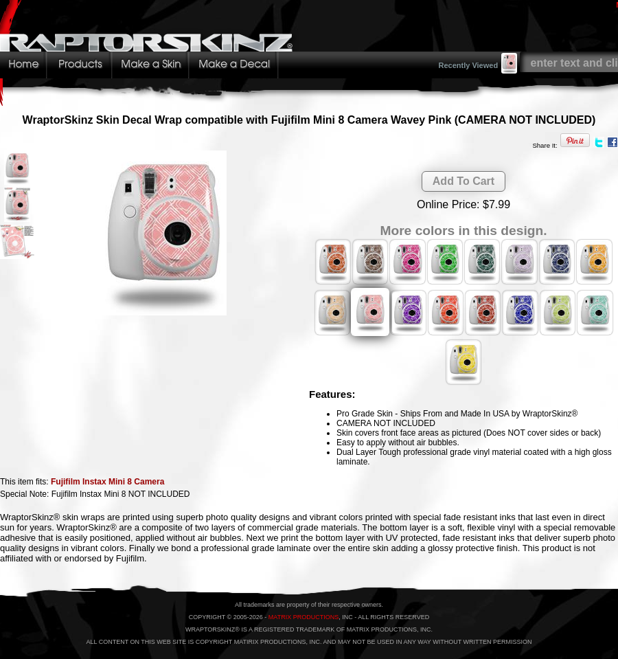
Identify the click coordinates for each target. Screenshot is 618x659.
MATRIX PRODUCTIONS (303, 617)
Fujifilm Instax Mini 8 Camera (107, 482)
